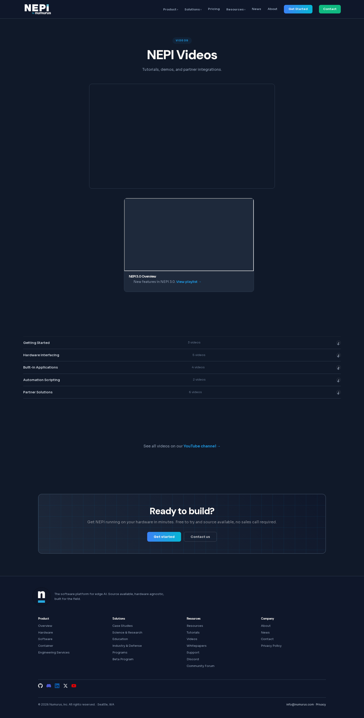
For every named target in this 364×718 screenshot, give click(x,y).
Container (45, 646)
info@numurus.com (300, 704)
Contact (330, 9)
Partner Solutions (182, 393)
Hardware (45, 632)
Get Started (298, 9)
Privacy (321, 704)
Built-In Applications (182, 368)
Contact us (200, 537)
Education (120, 639)
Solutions (192, 9)
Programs (119, 652)
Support (193, 652)
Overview (45, 626)
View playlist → (189, 282)
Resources (235, 9)
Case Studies (122, 626)
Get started (164, 537)
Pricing (214, 9)
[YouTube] (74, 685)
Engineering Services (54, 652)
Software (45, 639)
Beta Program (122, 659)
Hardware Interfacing (182, 356)
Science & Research (127, 632)
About (272, 9)
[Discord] (48, 685)
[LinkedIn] (57, 685)
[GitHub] (40, 685)
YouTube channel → (202, 446)
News (256, 9)
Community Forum (200, 666)
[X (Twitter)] (65, 685)
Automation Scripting (182, 381)
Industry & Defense (127, 646)
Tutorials (193, 632)
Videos (192, 639)
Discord (193, 659)
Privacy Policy (271, 646)
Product (169, 9)
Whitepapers (197, 646)
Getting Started (182, 343)
